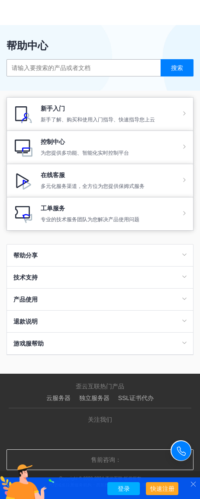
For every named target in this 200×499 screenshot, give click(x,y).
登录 (124, 488)
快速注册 (162, 488)
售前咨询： (100, 459)
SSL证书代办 (136, 397)
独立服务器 (94, 397)
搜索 (177, 67)
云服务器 (58, 397)
